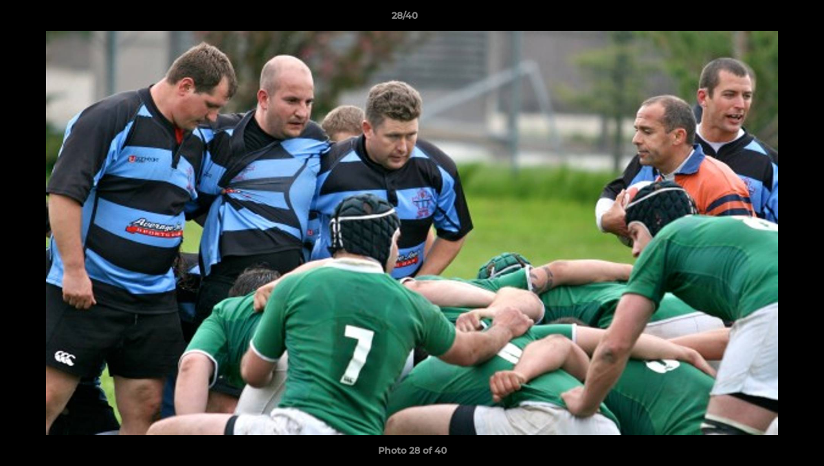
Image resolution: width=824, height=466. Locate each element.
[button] (769, 19)
